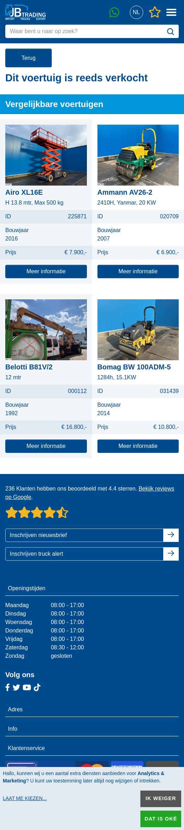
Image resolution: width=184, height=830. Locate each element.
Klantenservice (26, 748)
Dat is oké (161, 819)
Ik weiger (161, 798)
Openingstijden (27, 588)
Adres (15, 709)
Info (13, 729)
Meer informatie (45, 271)
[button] (136, 12)
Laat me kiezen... (25, 798)
